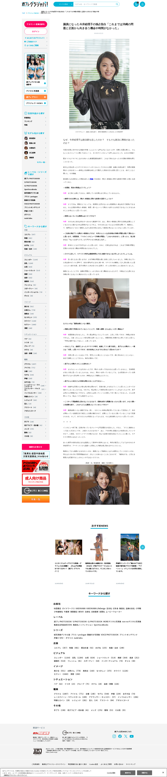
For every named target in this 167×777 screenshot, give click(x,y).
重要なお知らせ (35, 447)
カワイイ (30, 321)
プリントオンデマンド (32, 207)
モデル (29, 375)
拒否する (128, 773)
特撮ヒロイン (31, 396)
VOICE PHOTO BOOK (32, 204)
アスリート (30, 407)
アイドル (30, 367)
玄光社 (109, 608)
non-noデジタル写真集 (130, 621)
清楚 (28, 328)
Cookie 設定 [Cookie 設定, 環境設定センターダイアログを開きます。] (111, 773)
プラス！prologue (31, 196)
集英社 (121, 608)
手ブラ (29, 422)
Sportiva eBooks (30, 189)
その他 (29, 436)
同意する (145, 773)
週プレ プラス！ (32, 97)
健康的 (29, 281)
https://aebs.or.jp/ (51, 752)
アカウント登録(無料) (36, 24)
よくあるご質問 (33, 45)
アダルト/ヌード (30, 411)
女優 (28, 371)
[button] (142, 547)
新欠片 (81, 611)
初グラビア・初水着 (33, 425)
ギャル (29, 296)
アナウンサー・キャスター (34, 389)
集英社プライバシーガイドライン (54, 764)
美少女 (29, 306)
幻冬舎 (115, 608)
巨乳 (29, 263)
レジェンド (31, 400)
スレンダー (31, 259)
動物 (28, 432)
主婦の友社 (129, 608)
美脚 (28, 274)
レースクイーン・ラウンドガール (34, 385)
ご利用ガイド (32, 42)
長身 (28, 278)
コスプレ (30, 234)
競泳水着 (29, 242)
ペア (28, 339)
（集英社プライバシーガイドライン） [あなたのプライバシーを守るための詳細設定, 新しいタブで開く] (15, 775)
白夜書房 (94, 611)
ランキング (28, 121)
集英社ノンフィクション (83, 625)
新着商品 (27, 118)
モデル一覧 (41, 162)
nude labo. (28, 218)
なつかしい (31, 317)
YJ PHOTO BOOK (30, 182)
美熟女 (29, 314)
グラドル (30, 364)
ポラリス (27, 214)
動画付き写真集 (29, 200)
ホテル (29, 350)
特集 (25, 125)
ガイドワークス (68, 608)
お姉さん (30, 310)
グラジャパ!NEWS (33, 13)
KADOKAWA (80, 608)
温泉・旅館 (31, 353)
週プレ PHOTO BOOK (32, 178)
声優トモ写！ (29, 211)
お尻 (28, 267)
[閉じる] (163, 772)
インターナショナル (33, 292)
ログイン (35, 31)
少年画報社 (58, 611)
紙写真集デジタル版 (31, 193)
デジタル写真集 (32, 91)
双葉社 (102, 611)
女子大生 (29, 382)
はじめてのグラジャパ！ (36, 38)
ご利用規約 (36, 764)
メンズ (29, 429)
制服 (28, 238)
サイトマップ (130, 764)
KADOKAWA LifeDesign (95, 608)
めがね (29, 245)
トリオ (29, 342)
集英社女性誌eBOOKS (63, 625)
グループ (29, 346)
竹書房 (66, 611)
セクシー (30, 324)
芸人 (28, 404)
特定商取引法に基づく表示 (77, 764)
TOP (23, 13)
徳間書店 (73, 611)
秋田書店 (57, 608)
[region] (83, 772)
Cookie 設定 (93, 764)
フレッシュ (30, 285)
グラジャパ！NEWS (34, 103)
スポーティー (31, 288)
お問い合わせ (118, 764)
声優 (28, 378)
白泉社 (87, 611)
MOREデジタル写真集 (111, 621)
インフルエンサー (33, 393)
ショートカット (32, 270)
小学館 (138, 608)
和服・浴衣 (31, 249)
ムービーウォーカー (114, 611)
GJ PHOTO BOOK (30, 186)
